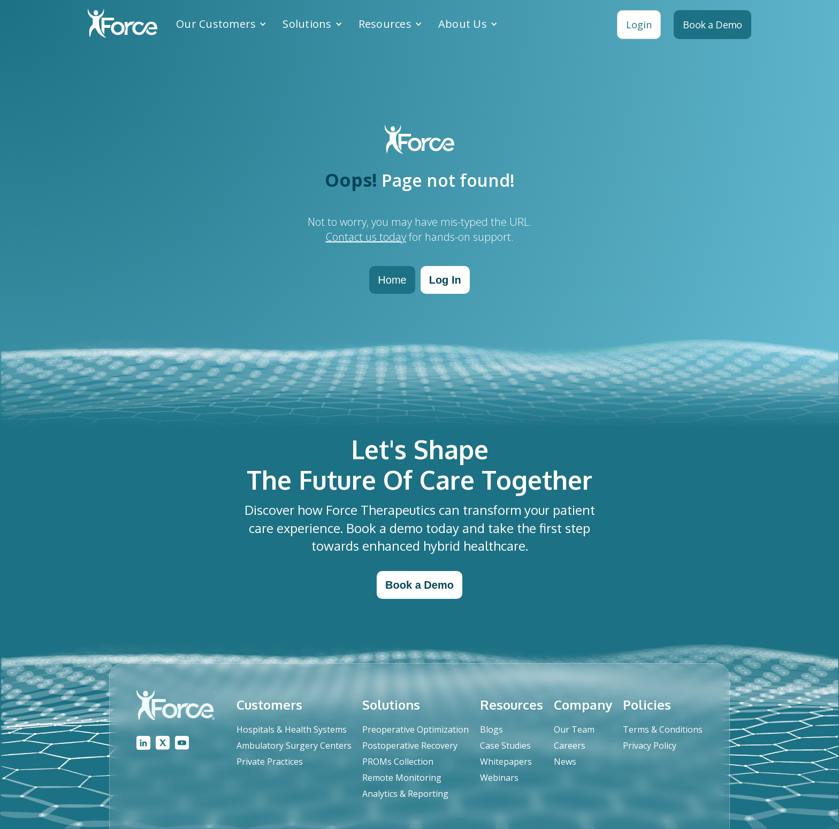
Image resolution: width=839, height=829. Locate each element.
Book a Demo (419, 585)
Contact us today (366, 237)
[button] (221, 24)
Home (392, 280)
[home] (122, 25)
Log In (445, 280)
